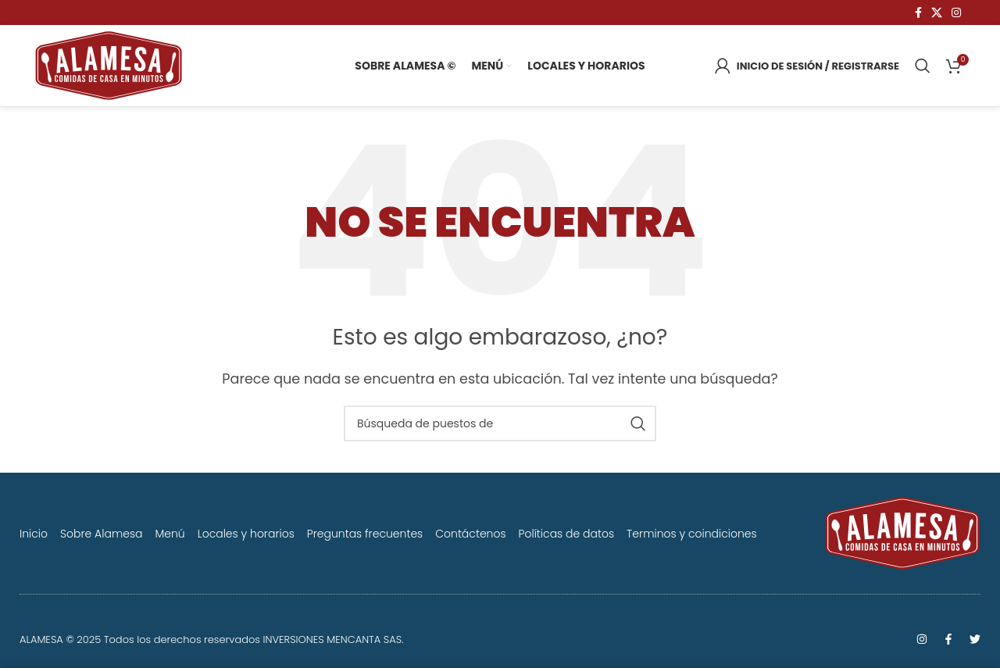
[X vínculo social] (937, 12)
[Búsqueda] (922, 65)
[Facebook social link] (918, 12)
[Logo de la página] (108, 64)
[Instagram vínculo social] (956, 12)
